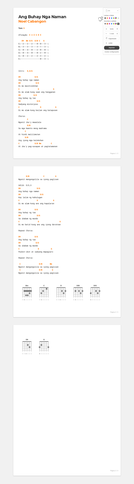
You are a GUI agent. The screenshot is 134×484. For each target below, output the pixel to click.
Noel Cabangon (32, 21)
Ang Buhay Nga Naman (42, 16)
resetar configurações (112, 52)
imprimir (112, 47)
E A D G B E (35, 35)
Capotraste (112, 38)
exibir (110, 43)
